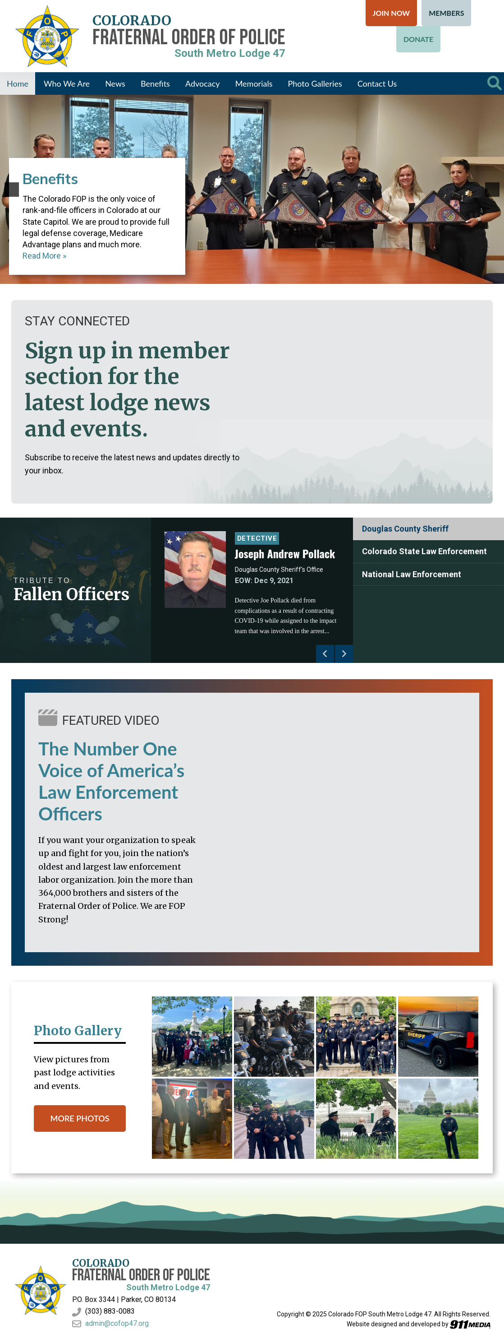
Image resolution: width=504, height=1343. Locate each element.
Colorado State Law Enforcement (424, 551)
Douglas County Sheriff (405, 528)
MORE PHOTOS (80, 1118)
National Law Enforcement (411, 574)
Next (344, 654)
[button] (12, 189)
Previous (325, 654)
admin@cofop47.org (117, 1323)
